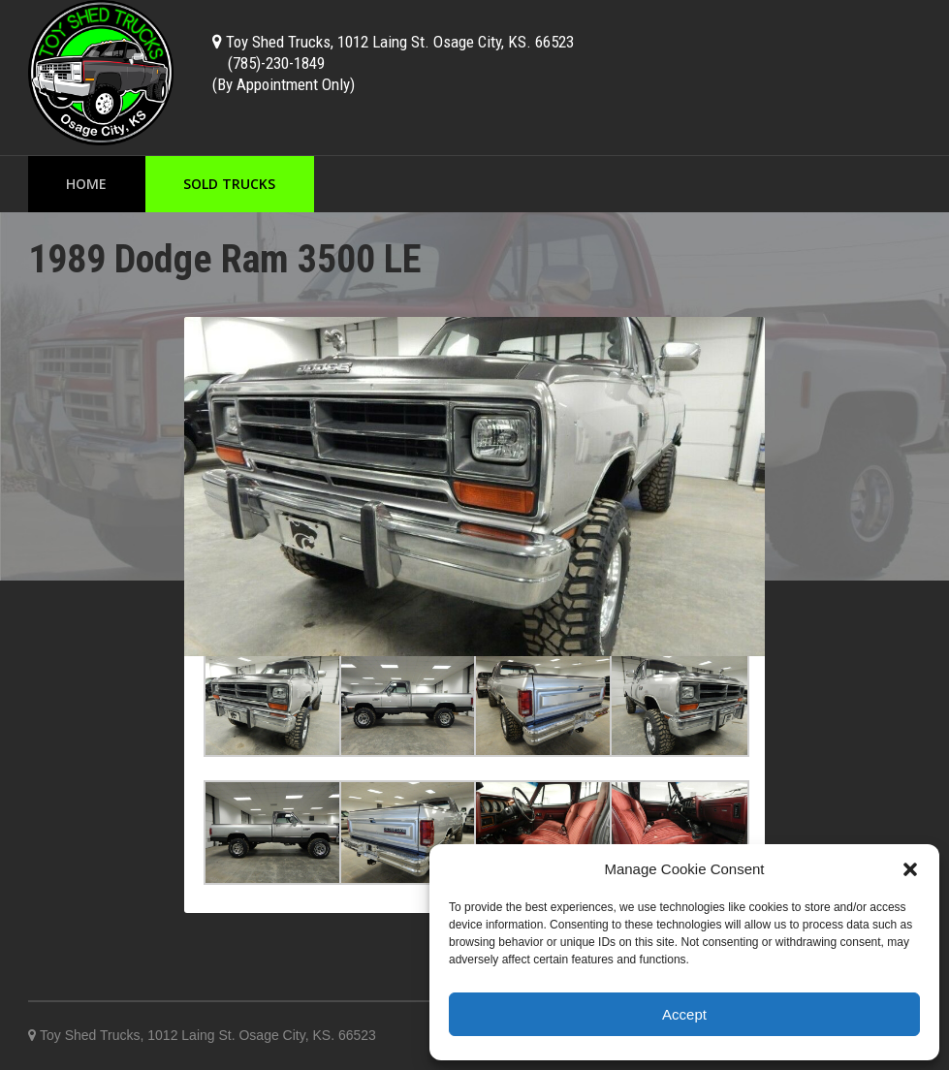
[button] (910, 869)
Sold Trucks (229, 183)
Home (86, 183)
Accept (684, 1014)
